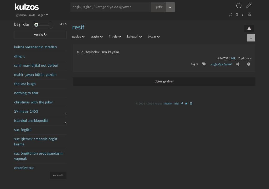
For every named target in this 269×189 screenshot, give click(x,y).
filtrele (115, 36)
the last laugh (25, 84)
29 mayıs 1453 (26, 111)
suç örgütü (23, 130)
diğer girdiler (164, 81)
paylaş (78, 36)
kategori (134, 36)
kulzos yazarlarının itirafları (35, 47)
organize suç (24, 168)
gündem (21, 15)
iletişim (168, 103)
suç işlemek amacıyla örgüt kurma (35, 141)
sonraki (58, 175)
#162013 (224, 58)
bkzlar (154, 36)
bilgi (176, 103)
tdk (233, 58)
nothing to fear (26, 93)
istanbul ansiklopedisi (31, 121)
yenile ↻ (40, 34)
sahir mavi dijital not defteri (36, 65)
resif (78, 27)
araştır (97, 36)
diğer (43, 15)
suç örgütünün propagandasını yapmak (38, 156)
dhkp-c (19, 56)
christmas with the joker (33, 102)
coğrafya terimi (221, 64)
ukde (32, 15)
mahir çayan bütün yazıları (35, 75)
